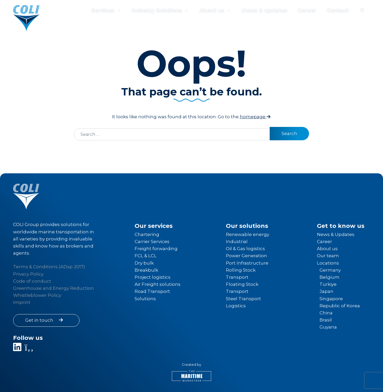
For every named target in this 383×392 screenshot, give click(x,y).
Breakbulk (146, 270)
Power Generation (246, 255)
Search (289, 133)
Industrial (237, 241)
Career (307, 10)
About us (215, 10)
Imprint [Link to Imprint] (21, 302)
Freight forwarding (156, 248)
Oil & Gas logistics (245, 248)
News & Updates (335, 234)
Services (106, 10)
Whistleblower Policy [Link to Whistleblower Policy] (37, 295)
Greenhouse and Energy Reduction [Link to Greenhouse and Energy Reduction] (53, 288)
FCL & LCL (146, 255)
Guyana (328, 327)
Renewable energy (247, 234)
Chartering (147, 234)
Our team (328, 255)
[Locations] (362, 10)
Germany (330, 270)
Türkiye (328, 284)
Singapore (331, 298)
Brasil (326, 320)
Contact (338, 10)
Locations (328, 263)
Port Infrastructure (247, 263)
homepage (255, 116)
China (326, 312)
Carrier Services (152, 241)
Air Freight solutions (157, 284)
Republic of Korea (340, 305)
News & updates (264, 10)
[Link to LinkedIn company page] (18, 349)
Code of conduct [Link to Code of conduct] (32, 281)
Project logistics (153, 277)
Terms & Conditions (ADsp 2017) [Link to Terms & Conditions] (49, 266)
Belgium (329, 277)
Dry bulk (144, 263)
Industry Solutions (160, 10)
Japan (326, 291)
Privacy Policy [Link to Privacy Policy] (28, 274)
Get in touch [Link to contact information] (45, 320)
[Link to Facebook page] (30, 349)
